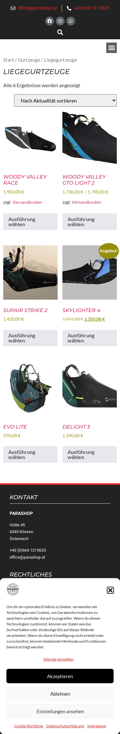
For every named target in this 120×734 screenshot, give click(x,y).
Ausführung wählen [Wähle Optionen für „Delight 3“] (81, 454)
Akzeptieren (60, 676)
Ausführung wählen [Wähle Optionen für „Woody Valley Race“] (21, 221)
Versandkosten (27, 202)
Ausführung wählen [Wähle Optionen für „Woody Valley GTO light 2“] (81, 221)
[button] (110, 590)
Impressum (96, 725)
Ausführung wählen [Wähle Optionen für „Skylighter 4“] (81, 337)
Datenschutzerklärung (65, 725)
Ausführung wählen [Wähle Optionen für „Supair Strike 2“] (21, 337)
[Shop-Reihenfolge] (65, 100)
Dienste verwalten (59, 659)
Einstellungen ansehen (60, 711)
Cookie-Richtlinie (28, 725)
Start (8, 60)
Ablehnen (60, 694)
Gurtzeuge (29, 60)
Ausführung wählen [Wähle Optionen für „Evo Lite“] (21, 454)
